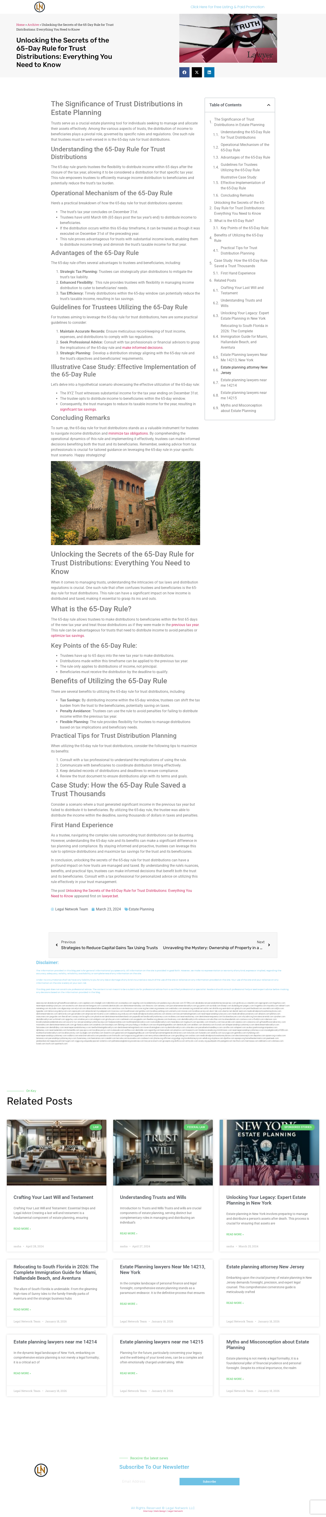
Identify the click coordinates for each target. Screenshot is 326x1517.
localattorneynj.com (193, 1038)
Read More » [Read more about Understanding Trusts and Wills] (128, 1233)
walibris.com (72, 1035)
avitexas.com (204, 1019)
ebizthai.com (216, 1019)
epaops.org (240, 1038)
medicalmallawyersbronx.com (245, 1014)
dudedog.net (237, 1006)
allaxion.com (264, 1014)
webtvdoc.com (175, 1008)
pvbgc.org (179, 1038)
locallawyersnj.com (200, 1011)
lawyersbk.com (228, 1022)
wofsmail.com (59, 1019)
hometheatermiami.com (255, 1038)
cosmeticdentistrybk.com (112, 1006)
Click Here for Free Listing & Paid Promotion (227, 7)
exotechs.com (72, 1006)
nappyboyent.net (57, 1041)
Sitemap (147, 1511)
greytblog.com (181, 1035)
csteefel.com (252, 1003)
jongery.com (248, 1006)
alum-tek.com (216, 1011)
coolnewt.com (147, 1038)
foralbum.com (147, 1025)
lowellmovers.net (131, 1011)
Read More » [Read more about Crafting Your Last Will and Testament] (22, 1228)
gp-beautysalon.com (83, 1025)
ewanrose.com (137, 1041)
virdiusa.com (126, 1014)
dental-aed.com (240, 1011)
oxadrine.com (99, 1025)
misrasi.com (186, 1011)
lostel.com (40, 1044)
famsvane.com (42, 1027)
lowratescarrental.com (263, 1016)
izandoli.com (110, 1038)
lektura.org (53, 1011)
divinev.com (171, 1014)
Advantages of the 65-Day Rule (245, 157)
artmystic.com (191, 1041)
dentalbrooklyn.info (189, 1019)
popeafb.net (138, 1016)
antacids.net (90, 1011)
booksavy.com (174, 1019)
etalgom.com (99, 1019)
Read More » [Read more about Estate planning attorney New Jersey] (235, 1303)
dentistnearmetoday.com (135, 1006)
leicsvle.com (121, 1038)
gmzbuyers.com (112, 1019)
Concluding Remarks (237, 195)
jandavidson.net (43, 1041)
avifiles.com (130, 1030)
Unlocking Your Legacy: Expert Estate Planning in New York (245, 316)
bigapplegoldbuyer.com (138, 1033)
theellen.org (152, 1019)
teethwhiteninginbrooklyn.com (104, 1027)
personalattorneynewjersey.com (222, 1003)
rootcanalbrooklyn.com (160, 1022)
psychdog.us (134, 1025)
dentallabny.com (56, 1027)
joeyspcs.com (86, 1030)
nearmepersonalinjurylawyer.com (50, 1006)
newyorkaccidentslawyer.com (162, 1035)
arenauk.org (188, 1008)
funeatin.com (204, 1033)
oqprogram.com (266, 1003)
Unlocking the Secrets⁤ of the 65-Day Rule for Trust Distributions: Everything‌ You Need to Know (239, 208)
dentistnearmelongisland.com (130, 1027)
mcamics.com (103, 1014)
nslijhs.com (279, 1008)
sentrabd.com (228, 1008)
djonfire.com (229, 1038)
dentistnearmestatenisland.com (118, 1016)
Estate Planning (141, 909)
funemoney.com (84, 1038)
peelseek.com (272, 1038)
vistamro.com (105, 1041)
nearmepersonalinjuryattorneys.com (248, 1030)
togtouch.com (190, 1022)
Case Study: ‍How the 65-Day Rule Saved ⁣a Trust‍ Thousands (240, 263)
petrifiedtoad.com (254, 1008)
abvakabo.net (201, 1003)
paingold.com (227, 1041)
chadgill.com (100, 1003)
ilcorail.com (220, 1025)
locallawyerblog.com (159, 1011)
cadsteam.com (126, 1019)
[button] (184, 72)
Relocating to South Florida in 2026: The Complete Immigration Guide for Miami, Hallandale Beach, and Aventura (244, 337)
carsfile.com (228, 1027)
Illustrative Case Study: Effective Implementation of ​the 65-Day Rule (243, 182)
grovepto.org (168, 1041)
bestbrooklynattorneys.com (156, 1016)
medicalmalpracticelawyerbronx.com (149, 1014)
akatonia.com (209, 1025)
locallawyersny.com (70, 1033)
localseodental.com (230, 1019)
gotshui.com (144, 1011)
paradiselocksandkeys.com (210, 1027)
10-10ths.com (189, 1003)
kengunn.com (95, 1006)
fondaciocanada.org (207, 1030)
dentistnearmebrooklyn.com (267, 1025)
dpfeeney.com (42, 1030)
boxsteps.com (111, 1025)
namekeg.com (42, 1008)
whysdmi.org (247, 1016)
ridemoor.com (270, 1019)
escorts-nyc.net (73, 1022)
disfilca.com (179, 1041)
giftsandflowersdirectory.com (273, 1022)
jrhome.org (158, 1038)
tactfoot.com (238, 1041)
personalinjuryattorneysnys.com (63, 1038)
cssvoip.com (76, 1016)
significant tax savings (78, 409)
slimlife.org (217, 1008)
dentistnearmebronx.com (47, 1014)
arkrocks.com (93, 1035)
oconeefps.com (125, 1003)
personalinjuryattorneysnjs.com (94, 1022)
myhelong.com (253, 1033)
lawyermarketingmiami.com (189, 1014)
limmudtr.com (118, 1035)
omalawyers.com (85, 1019)
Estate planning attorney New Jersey (244, 370)
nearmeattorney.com (189, 1016)
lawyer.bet (110, 896)
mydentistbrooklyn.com (175, 1027)
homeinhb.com (73, 1030)
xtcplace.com (217, 1038)
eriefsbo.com (97, 1033)
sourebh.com (268, 1008)
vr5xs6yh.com (258, 1019)
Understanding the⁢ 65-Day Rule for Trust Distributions (245, 135)
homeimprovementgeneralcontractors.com (168, 1033)
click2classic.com (224, 1030)
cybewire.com (253, 1022)
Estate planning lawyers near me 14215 (244, 395)
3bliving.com (123, 1025)
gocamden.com (78, 1014)
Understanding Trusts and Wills (241, 303)
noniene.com (163, 1008)
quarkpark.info (214, 1041)
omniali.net (198, 1008)
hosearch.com (192, 1030)
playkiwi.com (179, 1030)
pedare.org (165, 1003)
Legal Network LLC (180, 1508)
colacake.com (192, 1027)
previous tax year (185, 625)
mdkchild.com (112, 1003)
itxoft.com (50, 1044)
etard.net (83, 1035)
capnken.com (88, 1003)
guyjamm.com (203, 1006)
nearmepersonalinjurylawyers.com (216, 1014)
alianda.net (52, 1003)
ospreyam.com (78, 1011)
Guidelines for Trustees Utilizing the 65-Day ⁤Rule (240, 167)
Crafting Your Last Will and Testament (242, 290)
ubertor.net (227, 1011)
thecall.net (66, 1016)
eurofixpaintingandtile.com (164, 1025)
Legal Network (175, 1511)
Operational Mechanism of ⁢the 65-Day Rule (245, 147)
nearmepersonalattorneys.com (77, 1027)
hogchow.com (279, 1003)
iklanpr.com (226, 1006)
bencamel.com (167, 1030)
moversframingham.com (154, 1027)
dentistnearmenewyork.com (62, 1025)
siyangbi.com (85, 1033)
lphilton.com (275, 1014)
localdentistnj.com (152, 1003)
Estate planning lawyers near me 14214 (244, 383)
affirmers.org (169, 1038)
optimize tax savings (67, 635)
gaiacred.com (121, 1033)
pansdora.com (105, 1035)
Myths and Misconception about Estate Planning (241, 408)
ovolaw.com (194, 1035)
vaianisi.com (240, 1022)
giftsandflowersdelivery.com (69, 1003)
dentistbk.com (141, 1030)
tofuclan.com (193, 1033)
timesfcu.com (215, 1022)
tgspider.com (42, 1011)
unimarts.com (175, 1011)
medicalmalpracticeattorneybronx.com (264, 1011)
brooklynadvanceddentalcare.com (51, 1022)
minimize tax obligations (128, 433)
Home (20, 25)
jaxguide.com (55, 1016)
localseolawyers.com (232, 1016)
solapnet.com (240, 1027)
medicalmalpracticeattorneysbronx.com (217, 1035)
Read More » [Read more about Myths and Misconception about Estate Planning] (235, 1379)
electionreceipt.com (244, 1035)
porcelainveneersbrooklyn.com (183, 1006)
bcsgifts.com (88, 1016)
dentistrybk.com (184, 1025)
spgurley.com (71, 1019)
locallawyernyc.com (101, 1030)
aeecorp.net (41, 1003)
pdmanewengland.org (121, 1041)
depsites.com (259, 1035)
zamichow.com (118, 1008)
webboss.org (115, 1014)
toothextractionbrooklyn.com (48, 1033)
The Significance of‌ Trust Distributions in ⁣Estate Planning (239, 122)
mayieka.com (272, 1006)
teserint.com (109, 1033)
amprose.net (90, 1014)
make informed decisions (142, 347)
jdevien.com (162, 1019)
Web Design (160, 1511)
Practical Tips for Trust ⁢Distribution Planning (239, 250)
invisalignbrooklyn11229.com (276, 1030)
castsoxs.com (246, 1019)
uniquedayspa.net (91, 1041)
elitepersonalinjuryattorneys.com (240, 1025)
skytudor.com (55, 1008)
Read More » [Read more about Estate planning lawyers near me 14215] (128, 1373)
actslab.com (215, 1006)
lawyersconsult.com (153, 1041)
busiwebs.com (134, 1038)
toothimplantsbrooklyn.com (138, 1022)
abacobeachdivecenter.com (98, 1008)
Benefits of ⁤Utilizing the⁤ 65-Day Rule (238, 238)
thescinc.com (152, 1006)
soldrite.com (216, 1033)
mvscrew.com (117, 1011)
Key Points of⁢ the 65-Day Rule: (245, 228)
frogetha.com (260, 1006)
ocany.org (203, 1041)
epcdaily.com (203, 1022)
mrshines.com (174, 1016)
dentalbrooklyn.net (44, 1019)
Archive (33, 25)
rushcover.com (177, 1003)
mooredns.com (42, 1025)
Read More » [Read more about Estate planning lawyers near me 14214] (22, 1373)
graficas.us (241, 1003)
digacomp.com (67, 1008)
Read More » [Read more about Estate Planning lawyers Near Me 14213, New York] (128, 1303)
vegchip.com (138, 1003)
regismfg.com (154, 1030)
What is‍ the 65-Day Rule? (234, 221)
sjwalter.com (279, 1016)
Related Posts (225, 280)
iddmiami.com (265, 1041)
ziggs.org (79, 1041)
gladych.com (240, 1008)
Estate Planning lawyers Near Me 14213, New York (244, 357)
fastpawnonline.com (117, 1022)
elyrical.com (80, 1008)
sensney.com (163, 1006)
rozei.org (142, 1008)
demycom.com (64, 1011)
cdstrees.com (277, 1041)
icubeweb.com (117, 1030)
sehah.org (206, 1038)
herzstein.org (151, 1008)
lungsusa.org (130, 1035)
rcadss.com (281, 1035)
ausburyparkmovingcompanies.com (261, 1027)
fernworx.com (131, 1008)
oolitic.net (207, 1008)
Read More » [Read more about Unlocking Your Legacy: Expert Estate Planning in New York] (235, 1234)
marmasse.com (251, 1041)
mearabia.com (177, 1022)
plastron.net (99, 1016)
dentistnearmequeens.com (210, 1016)
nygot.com (69, 1041)
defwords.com (64, 1014)
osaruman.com (42, 1016)
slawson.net (84, 1006)
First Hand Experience (238, 273)
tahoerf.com (284, 1006)
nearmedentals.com (58, 1030)
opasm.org (270, 1035)
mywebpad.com (103, 1011)
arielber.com (196, 1025)
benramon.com (97, 1038)
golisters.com (142, 1035)
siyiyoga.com (228, 1033)
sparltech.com (61, 1044)
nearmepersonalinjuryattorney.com (51, 1035)
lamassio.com (42, 1038)
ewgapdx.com (140, 1019)
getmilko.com (240, 1033)
